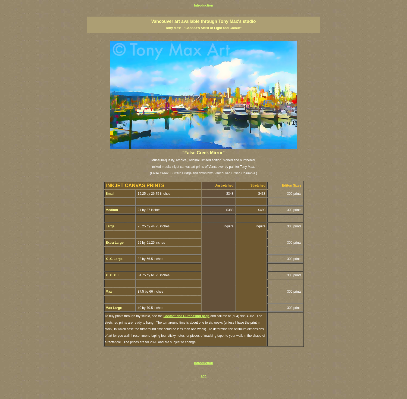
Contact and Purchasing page (186, 316)
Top (203, 376)
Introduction (203, 5)
